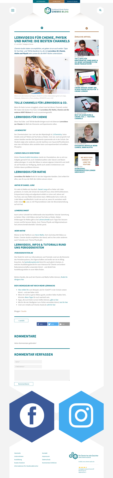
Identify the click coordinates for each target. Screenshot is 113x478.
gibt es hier (54, 300)
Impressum (46, 456)
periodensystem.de (32, 262)
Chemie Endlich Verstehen (28, 157)
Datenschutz (46, 459)
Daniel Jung (42, 189)
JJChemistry (57, 134)
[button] (64, 324)
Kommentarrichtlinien (49, 463)
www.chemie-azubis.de (88, 461)
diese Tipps (29, 297)
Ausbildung (56, 1)
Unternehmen (40, 1)
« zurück (21, 320)
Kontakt (44, 453)
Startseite (17, 453)
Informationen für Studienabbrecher (26, 466)
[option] (42, 79)
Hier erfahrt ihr (23, 290)
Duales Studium (72, 1)
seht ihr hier (51, 305)
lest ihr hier (64, 302)
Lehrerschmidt (44, 219)
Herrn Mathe (39, 235)
